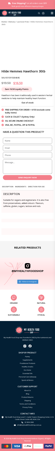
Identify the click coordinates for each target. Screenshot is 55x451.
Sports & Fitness (27, 380)
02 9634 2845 (29, 422)
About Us (27, 390)
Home (4, 21)
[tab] (7, 187)
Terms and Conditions (28, 404)
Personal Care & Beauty (27, 377)
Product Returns (27, 397)
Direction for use (36, 186)
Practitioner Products (27, 363)
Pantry (27, 356)
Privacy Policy (27, 407)
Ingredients (20, 186)
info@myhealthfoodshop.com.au (29, 425)
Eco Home (27, 370)
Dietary (11, 21)
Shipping (27, 400)
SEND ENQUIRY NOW (27, 177)
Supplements (27, 360)
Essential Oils (27, 373)
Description (7, 186)
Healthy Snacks (27, 367)
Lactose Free (23, 21)
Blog (27, 394)
